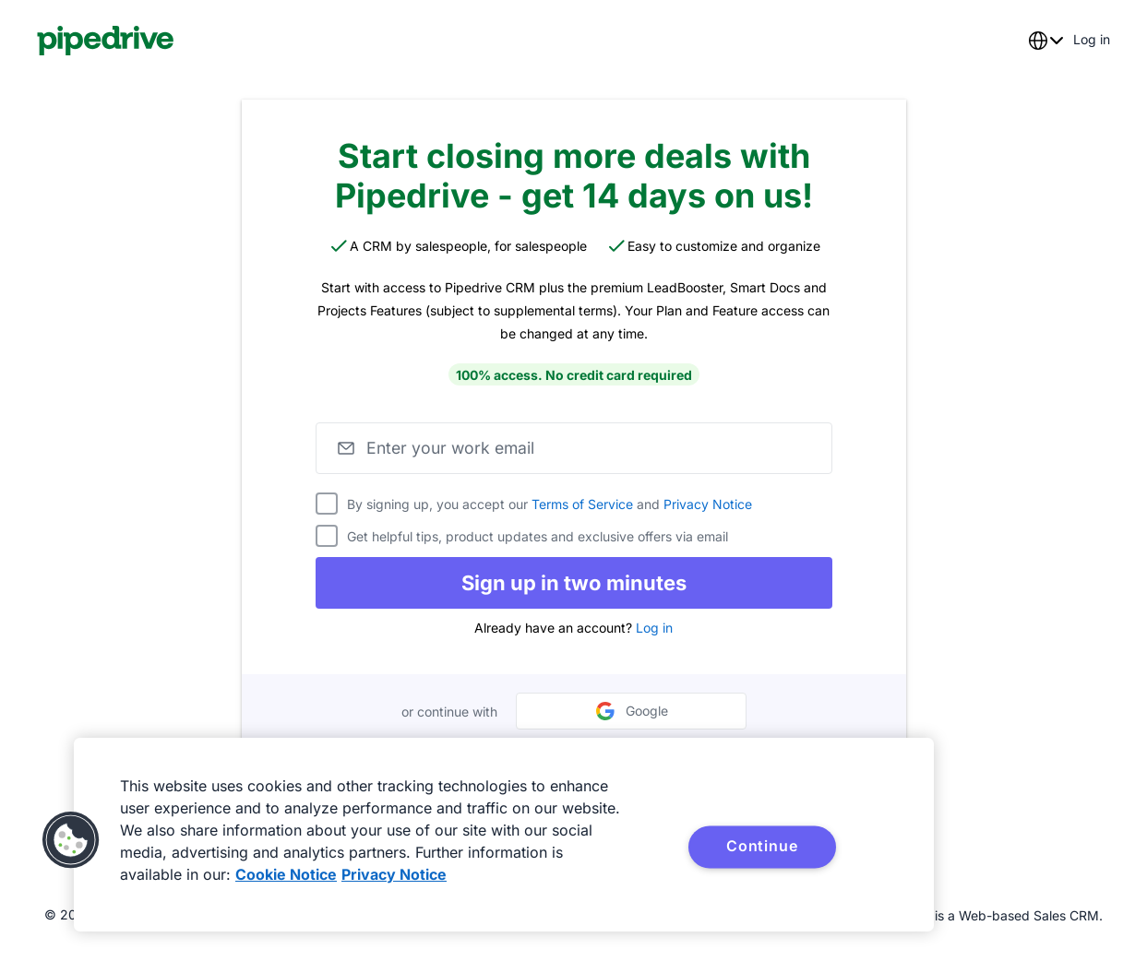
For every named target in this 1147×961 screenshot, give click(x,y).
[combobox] (1045, 40)
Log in (654, 627)
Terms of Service (582, 504)
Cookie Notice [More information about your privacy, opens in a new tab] (286, 874)
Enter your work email (453, 447)
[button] (71, 840)
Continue (761, 845)
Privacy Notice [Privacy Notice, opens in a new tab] (394, 874)
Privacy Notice (707, 504)
